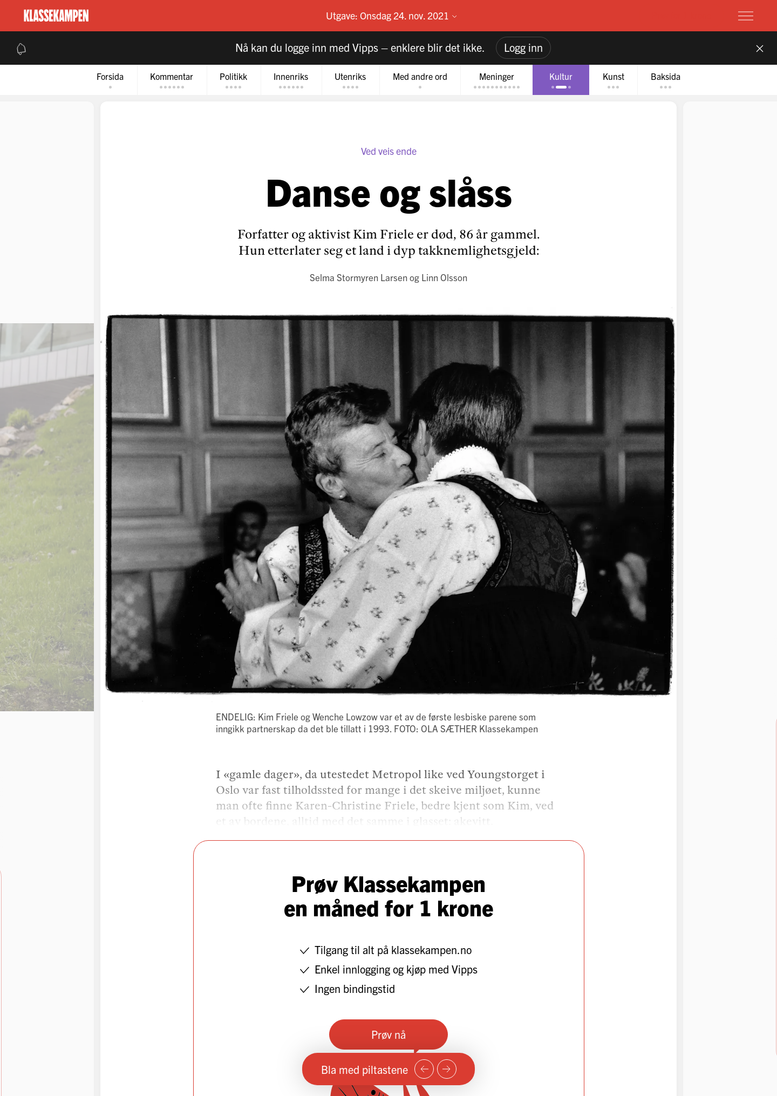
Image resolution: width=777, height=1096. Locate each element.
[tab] (103, 80)
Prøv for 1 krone (681, 15)
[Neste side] (446, 1069)
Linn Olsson (444, 277)
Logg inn (523, 47)
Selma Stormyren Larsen (358, 277)
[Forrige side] (424, 1069)
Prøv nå (388, 1034)
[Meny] (745, 15)
